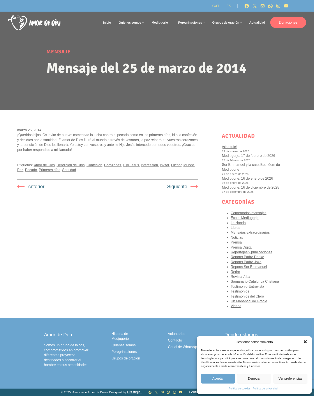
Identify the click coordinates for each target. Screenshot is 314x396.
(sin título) (229, 147)
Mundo (188, 165)
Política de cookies (239, 388)
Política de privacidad (265, 388)
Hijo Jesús (131, 165)
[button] (305, 342)
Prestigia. (134, 392)
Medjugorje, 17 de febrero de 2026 (248, 155)
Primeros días (49, 170)
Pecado (31, 170)
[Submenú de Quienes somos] (143, 22)
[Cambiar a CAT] (215, 6)
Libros (235, 227)
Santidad (69, 170)
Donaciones (288, 22)
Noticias (237, 237)
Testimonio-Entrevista (247, 286)
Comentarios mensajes (248, 213)
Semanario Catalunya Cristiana (255, 281)
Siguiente (177, 186)
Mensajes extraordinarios (250, 232)
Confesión (94, 165)
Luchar (176, 165)
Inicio (107, 22)
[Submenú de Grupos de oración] (241, 22)
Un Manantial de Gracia (249, 301)
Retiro (235, 272)
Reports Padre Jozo (246, 262)
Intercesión (149, 165)
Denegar (254, 378)
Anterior (36, 186)
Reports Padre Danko (247, 257)
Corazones (112, 165)
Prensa (236, 242)
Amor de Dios (44, 165)
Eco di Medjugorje (244, 218)
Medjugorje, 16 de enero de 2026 (247, 178)
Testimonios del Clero (247, 296)
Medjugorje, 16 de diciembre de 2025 (250, 187)
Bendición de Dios (70, 165)
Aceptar (218, 378)
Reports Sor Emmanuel (249, 267)
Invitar (164, 165)
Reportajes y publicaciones (251, 252)
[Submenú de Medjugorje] (169, 22)
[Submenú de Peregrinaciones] (204, 22)
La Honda (238, 223)
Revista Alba (240, 276)
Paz (20, 170)
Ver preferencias (290, 378)
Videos (236, 306)
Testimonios (240, 291)
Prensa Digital (241, 247)
